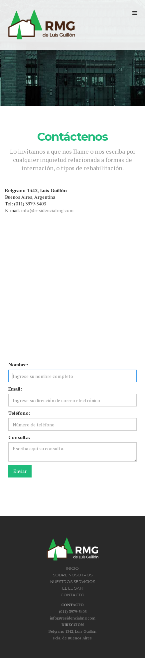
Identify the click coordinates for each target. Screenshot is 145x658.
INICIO (72, 568)
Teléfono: (19, 413)
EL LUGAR (72, 588)
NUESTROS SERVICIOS (72, 581)
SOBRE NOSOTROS (72, 574)
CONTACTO (72, 594)
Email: (15, 389)
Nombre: (18, 364)
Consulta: (19, 437)
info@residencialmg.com (47, 210)
